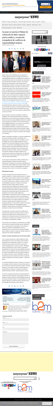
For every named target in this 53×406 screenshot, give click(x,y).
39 (41, 70)
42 (45, 70)
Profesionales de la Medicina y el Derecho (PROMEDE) (14, 101)
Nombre (6, 317)
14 (45, 66)
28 (45, 68)
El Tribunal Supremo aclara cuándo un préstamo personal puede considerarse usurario (46, 248)
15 (37, 67)
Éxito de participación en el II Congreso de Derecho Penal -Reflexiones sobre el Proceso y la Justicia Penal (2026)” (46, 153)
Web (3, 327)
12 (42, 66)
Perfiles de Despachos (7, 27)
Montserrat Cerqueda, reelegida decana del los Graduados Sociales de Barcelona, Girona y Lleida (46, 211)
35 (45, 69)
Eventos (14, 27)
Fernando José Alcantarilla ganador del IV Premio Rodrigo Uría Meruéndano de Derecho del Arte (23, 299)
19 (42, 67)
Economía (38, 21)
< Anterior (5, 296)
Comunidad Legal (22, 21)
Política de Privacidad (19, 399)
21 (45, 67)
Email (5, 322)
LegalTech (29, 24)
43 (37, 71)
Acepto (44, 403)
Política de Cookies (29, 399)
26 (42, 68)
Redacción (6, 304)
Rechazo (49, 403)
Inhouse (24, 24)
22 (37, 68)
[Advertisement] (26, 362)
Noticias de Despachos (12, 21)
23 (38, 68)
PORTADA (4, 21)
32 (41, 69)
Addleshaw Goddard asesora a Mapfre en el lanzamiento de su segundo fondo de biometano (47, 94)
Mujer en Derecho (17, 24)
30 (38, 69)
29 (37, 69)
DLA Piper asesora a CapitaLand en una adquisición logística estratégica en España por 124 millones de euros (46, 108)
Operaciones (35, 24)
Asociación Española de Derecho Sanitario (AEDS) (13, 103)
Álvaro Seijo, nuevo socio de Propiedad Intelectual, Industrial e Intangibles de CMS (46, 124)
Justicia (33, 21)
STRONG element (47, 12)
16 (38, 67)
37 (38, 70)
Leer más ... (46, 88)
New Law (11, 24)
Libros (39, 24)
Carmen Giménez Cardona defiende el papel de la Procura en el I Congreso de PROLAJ (46, 181)
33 (42, 69)
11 (41, 66)
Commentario (5, 331)
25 (41, 68)
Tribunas (43, 21)
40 (42, 70)
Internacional (5, 24)
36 (37, 70)
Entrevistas (28, 21)
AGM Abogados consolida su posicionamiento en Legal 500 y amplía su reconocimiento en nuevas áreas (47, 138)
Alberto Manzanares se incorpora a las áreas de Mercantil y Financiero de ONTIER (8, 299)
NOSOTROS (19, 27)
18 (41, 67)
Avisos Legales (38, 399)
